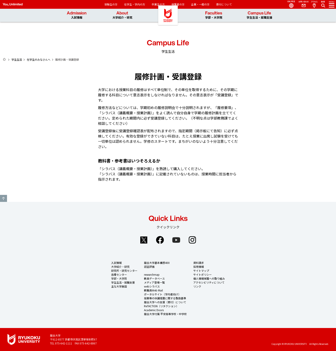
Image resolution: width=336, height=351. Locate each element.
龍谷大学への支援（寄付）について (165, 302)
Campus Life (259, 15)
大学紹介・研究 (120, 266)
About (122, 15)
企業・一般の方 (200, 4)
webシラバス (152, 286)
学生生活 (16, 59)
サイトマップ (201, 270)
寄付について (224, 4)
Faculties (213, 15)
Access (314, 4)
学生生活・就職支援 (123, 282)
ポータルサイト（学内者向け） (162, 294)
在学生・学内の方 (134, 4)
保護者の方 (178, 4)
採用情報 (198, 266)
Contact (301, 4)
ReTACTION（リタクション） (161, 306)
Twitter (143, 240)
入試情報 (116, 263)
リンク (197, 286)
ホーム (4, 59)
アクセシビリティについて (208, 282)
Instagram (192, 240)
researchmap (152, 274)
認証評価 (149, 266)
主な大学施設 (119, 286)
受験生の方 (110, 4)
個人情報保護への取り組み (209, 278)
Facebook (160, 240)
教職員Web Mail (153, 290)
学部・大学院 (119, 278)
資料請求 (198, 263)
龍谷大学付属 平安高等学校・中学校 (165, 314)
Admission (77, 15)
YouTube (176, 240)
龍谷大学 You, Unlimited (168, 22)
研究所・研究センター (124, 270)
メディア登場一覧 (154, 282)
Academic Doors (154, 310)
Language (289, 4)
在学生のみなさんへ (38, 59)
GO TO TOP (3, 198)
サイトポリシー (202, 274)
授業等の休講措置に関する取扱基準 (165, 298)
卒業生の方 (158, 4)
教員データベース (154, 278)
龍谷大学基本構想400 (157, 263)
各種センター (119, 274)
